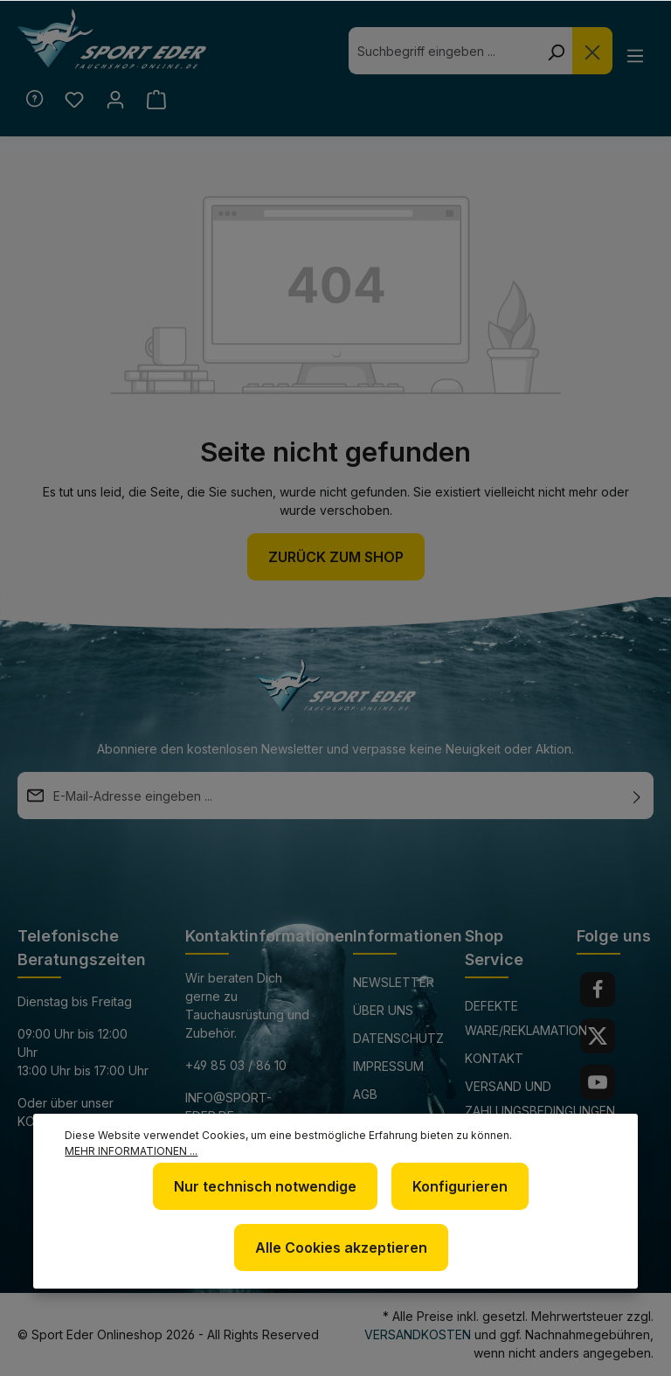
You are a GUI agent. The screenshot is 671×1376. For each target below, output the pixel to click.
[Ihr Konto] (116, 100)
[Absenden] (637, 795)
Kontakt (494, 1058)
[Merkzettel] (74, 100)
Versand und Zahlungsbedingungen (540, 1098)
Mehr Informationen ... (131, 1150)
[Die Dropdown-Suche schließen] (592, 50)
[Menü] (635, 55)
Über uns (383, 1010)
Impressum (388, 1066)
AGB (365, 1094)
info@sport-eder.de (228, 1106)
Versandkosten (417, 1334)
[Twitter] (597, 1035)
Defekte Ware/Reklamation (526, 1018)
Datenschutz (398, 1038)
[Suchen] (555, 50)
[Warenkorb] (157, 100)
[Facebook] (597, 989)
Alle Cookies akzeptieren (341, 1247)
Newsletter (393, 982)
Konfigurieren (460, 1186)
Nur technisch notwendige (265, 1186)
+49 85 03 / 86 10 (236, 1065)
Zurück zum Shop (336, 557)
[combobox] (444, 50)
